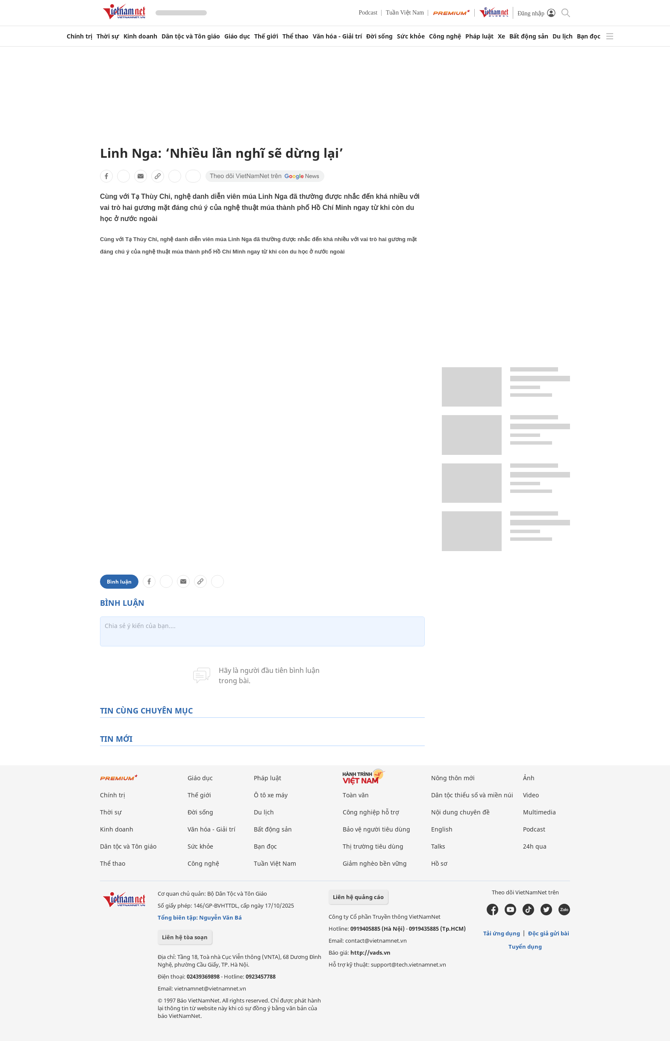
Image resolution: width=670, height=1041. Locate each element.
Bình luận (119, 581)
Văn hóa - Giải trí (337, 36)
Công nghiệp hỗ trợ (371, 812)
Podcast (368, 12)
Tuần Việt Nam (405, 12)
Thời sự (108, 36)
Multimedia (539, 812)
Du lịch (562, 36)
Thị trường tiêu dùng (373, 846)
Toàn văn (356, 795)
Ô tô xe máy (271, 795)
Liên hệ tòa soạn (185, 937)
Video (531, 795)
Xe (501, 36)
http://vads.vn (370, 952)
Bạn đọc (588, 36)
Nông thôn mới (453, 778)
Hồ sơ (439, 863)
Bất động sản (528, 36)
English (442, 829)
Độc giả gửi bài (548, 933)
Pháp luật (479, 36)
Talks (438, 846)
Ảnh (529, 778)
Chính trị (79, 36)
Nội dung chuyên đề (460, 812)
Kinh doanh (140, 36)
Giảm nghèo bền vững (375, 863)
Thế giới (266, 36)
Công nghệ (445, 36)
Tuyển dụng (525, 946)
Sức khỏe (411, 36)
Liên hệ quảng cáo (358, 897)
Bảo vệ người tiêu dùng (376, 829)
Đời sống (379, 36)
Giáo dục (237, 36)
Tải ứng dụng (501, 933)
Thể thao (295, 36)
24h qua (535, 846)
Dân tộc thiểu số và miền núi (472, 795)
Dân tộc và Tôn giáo (191, 36)
